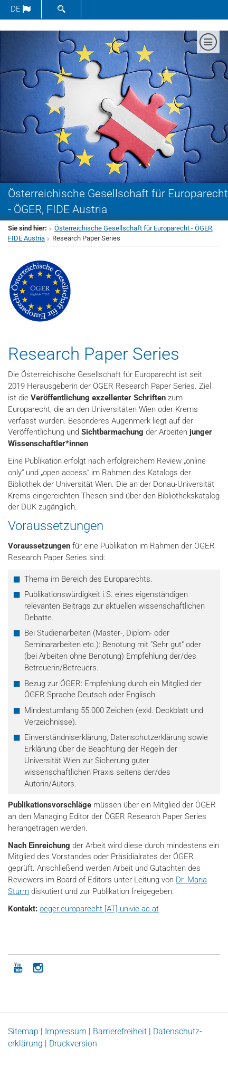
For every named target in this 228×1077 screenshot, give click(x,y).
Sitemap (23, 1031)
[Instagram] (38, 967)
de (21, 9)
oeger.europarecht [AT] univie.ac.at (99, 908)
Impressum (66, 1031)
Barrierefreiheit (120, 1031)
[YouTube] (18, 967)
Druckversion (73, 1043)
